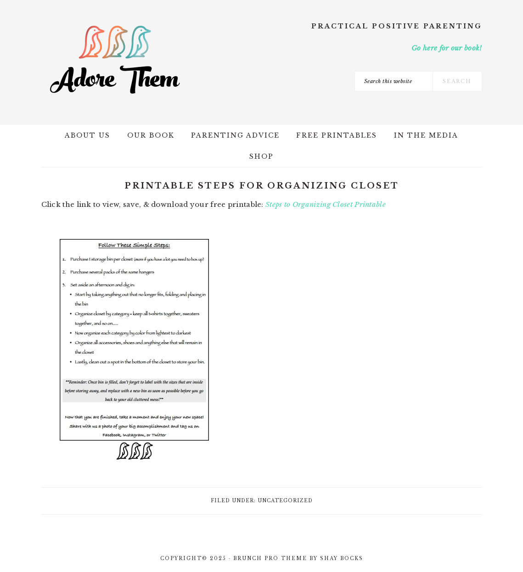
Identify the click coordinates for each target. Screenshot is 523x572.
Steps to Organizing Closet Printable (325, 204)
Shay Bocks (341, 558)
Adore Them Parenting (114, 59)
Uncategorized (285, 501)
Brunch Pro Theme (270, 558)
